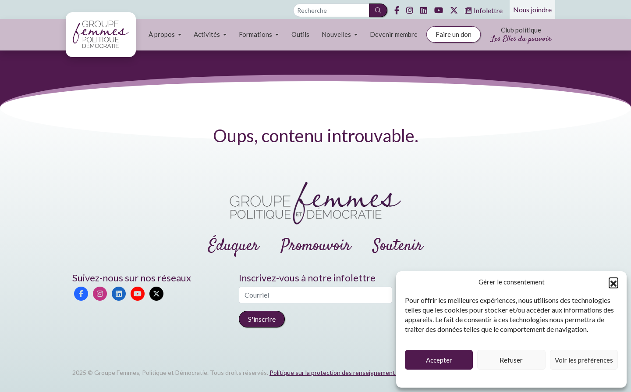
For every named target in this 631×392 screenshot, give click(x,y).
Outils (300, 34)
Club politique (521, 35)
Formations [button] (256, 34)
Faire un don (453, 34)
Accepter (439, 360)
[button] (613, 282)
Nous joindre (532, 9)
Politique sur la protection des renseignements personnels (349, 372)
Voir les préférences (584, 360)
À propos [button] (162, 34)
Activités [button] (207, 34)
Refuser (511, 360)
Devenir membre (394, 34)
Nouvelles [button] (337, 34)
